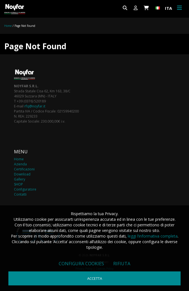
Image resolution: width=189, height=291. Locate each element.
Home (8, 26)
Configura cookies (81, 264)
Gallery (19, 179)
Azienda (20, 164)
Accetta (94, 278)
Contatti (20, 194)
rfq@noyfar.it (34, 106)
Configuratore (25, 189)
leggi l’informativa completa (153, 236)
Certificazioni (24, 169)
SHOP (18, 184)
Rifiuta (121, 264)
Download (22, 174)
